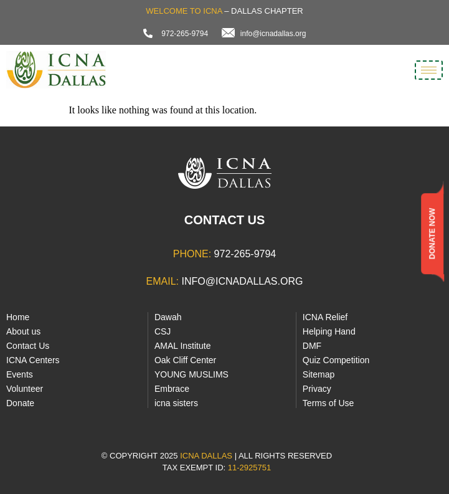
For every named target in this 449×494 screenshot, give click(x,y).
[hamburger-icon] (429, 70)
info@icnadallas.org (242, 281)
